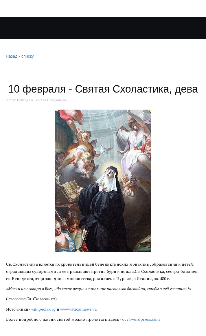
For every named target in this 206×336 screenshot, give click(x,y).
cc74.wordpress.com (141, 319)
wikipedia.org (43, 309)
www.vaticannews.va (78, 309)
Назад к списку (19, 56)
